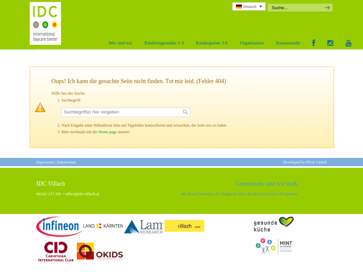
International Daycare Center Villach (47, 23)
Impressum (45, 162)
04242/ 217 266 (48, 194)
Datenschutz (66, 162)
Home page (108, 132)
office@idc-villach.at (82, 194)
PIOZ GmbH (316, 162)
